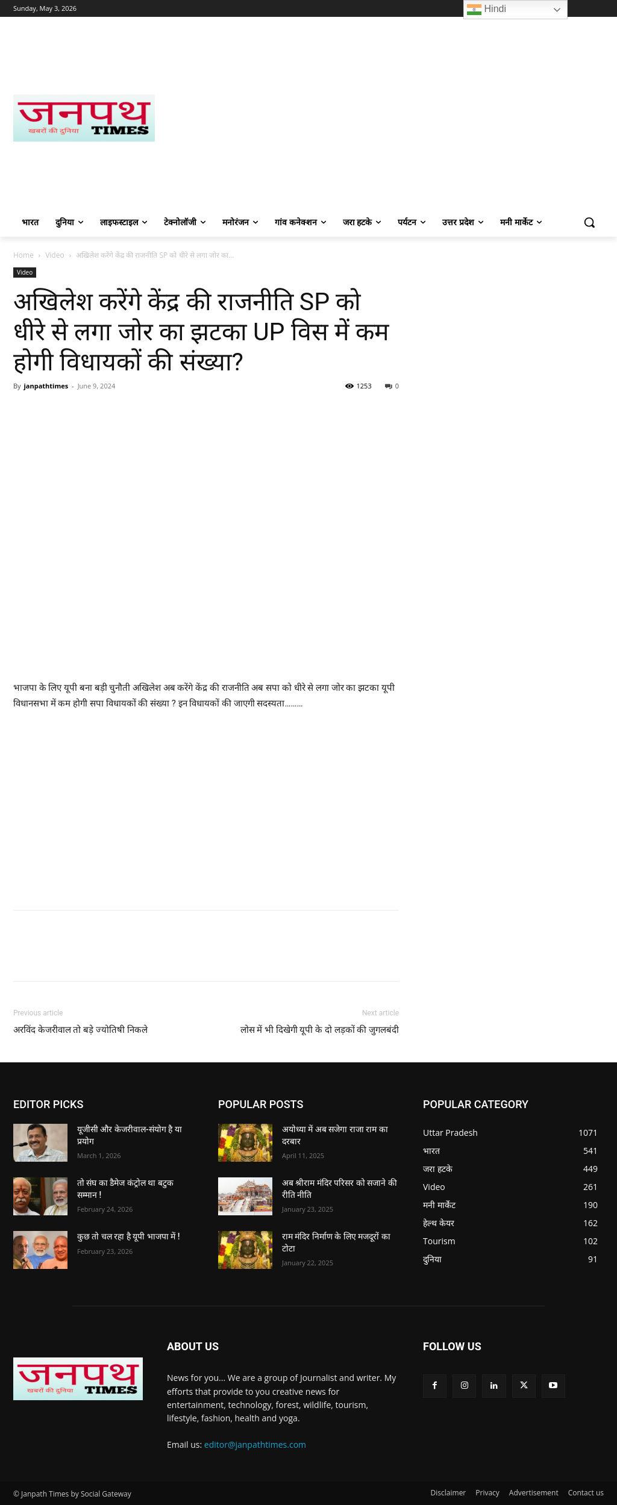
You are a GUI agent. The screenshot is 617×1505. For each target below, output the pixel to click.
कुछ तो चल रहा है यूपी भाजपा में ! (128, 1236)
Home (23, 255)
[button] (589, 222)
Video (54, 255)
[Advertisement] (379, 118)
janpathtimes (45, 385)
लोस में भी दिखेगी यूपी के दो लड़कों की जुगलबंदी (319, 1029)
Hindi (486, 9)
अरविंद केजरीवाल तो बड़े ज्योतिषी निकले (80, 1029)
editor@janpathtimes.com (255, 1444)
